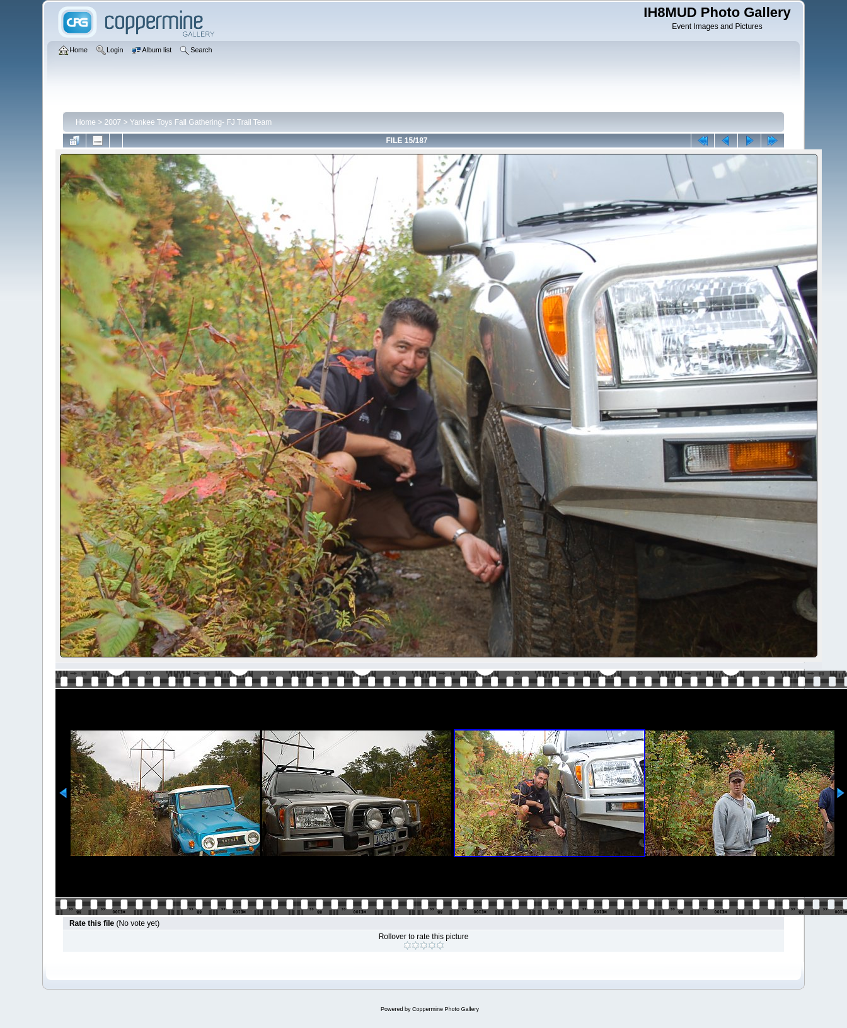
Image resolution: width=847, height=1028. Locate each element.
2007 (113, 122)
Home (86, 122)
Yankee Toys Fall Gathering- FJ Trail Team (201, 122)
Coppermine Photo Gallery (445, 1009)
